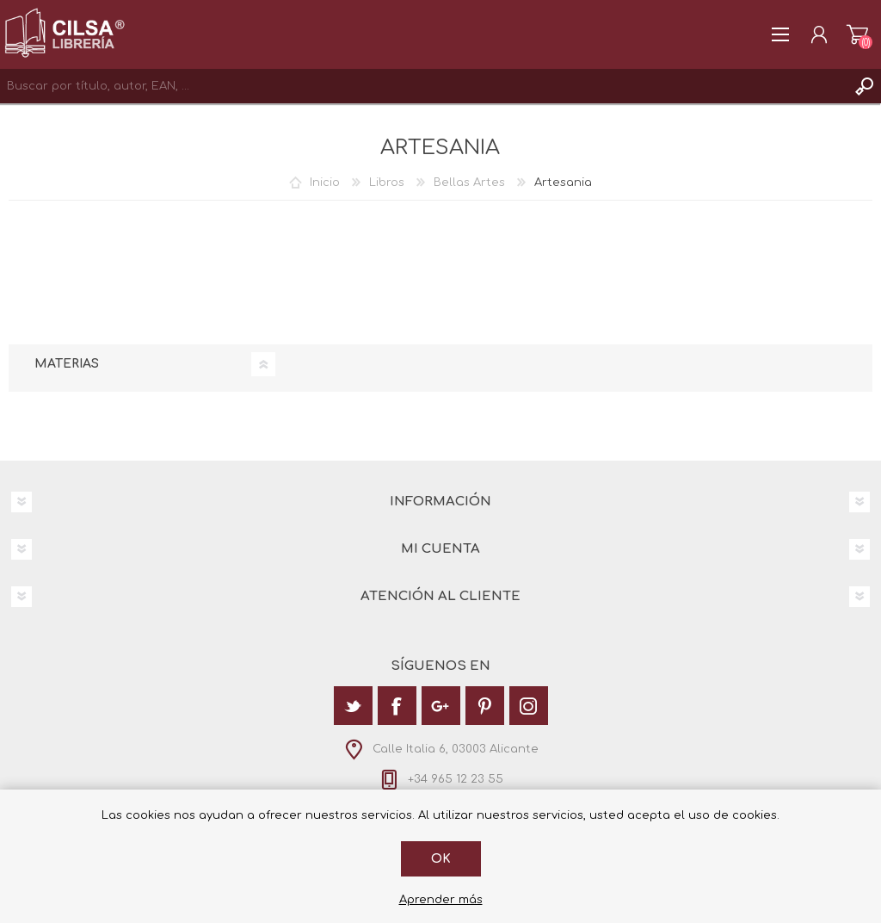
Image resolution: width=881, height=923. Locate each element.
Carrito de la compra (857, 34)
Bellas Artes (469, 183)
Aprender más (441, 900)
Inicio (325, 183)
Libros (386, 183)
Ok (441, 858)
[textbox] (423, 86)
